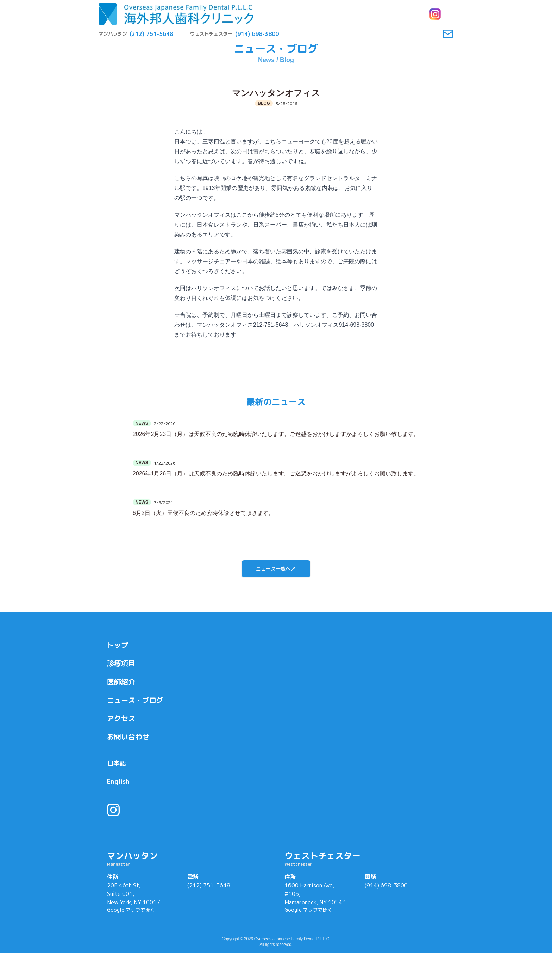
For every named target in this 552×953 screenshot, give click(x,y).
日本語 (116, 763)
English (118, 781)
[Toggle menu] (447, 14)
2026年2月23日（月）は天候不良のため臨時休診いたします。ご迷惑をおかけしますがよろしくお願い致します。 (276, 434)
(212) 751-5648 (208, 885)
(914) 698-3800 (386, 885)
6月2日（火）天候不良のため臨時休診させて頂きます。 (203, 513)
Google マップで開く (131, 909)
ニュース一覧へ (276, 568)
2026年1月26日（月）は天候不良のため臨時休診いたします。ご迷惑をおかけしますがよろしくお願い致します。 (276, 473)
